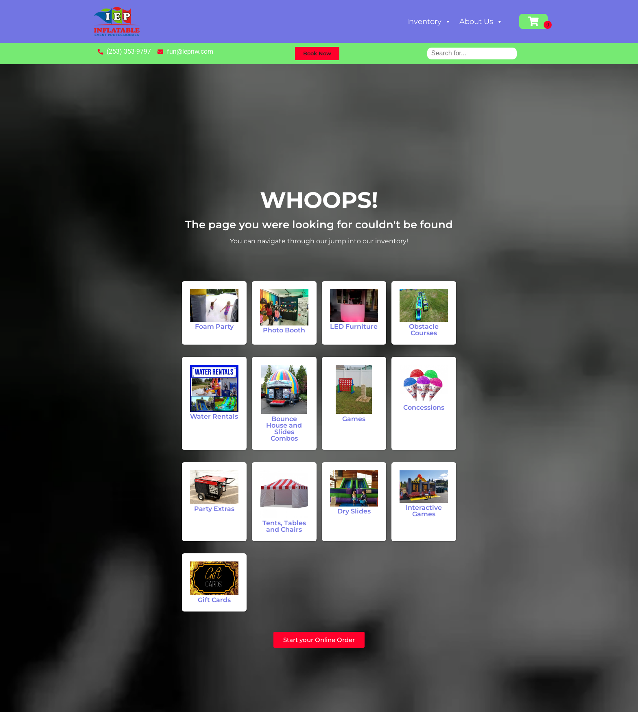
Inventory (429, 21)
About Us (481, 21)
